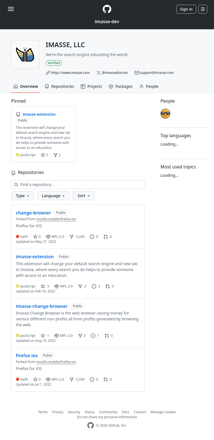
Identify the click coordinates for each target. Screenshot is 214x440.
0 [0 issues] (94, 236)
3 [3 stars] (45, 286)
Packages (121, 86)
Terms (43, 412)
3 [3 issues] (96, 286)
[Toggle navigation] (11, 9)
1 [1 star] (45, 335)
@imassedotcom (115, 72)
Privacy (57, 412)
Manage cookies (163, 412)
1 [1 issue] (95, 335)
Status (89, 412)
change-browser (33, 213)
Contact (140, 412)
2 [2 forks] (82, 286)
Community (108, 412)
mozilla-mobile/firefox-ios (56, 219)
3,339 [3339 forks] (76, 236)
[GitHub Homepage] (90, 425)
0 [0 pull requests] (107, 236)
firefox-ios (27, 355)
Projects (91, 86)
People (149, 86)
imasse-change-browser (41, 306)
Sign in (186, 9)
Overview (25, 86)
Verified (54, 63)
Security (74, 412)
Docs (126, 412)
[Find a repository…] (78, 184)
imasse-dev (107, 21)
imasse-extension (35, 256)
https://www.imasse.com (70, 72)
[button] (22, 195)
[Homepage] (107, 9)
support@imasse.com (157, 72)
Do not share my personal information (107, 417)
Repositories (59, 86)
